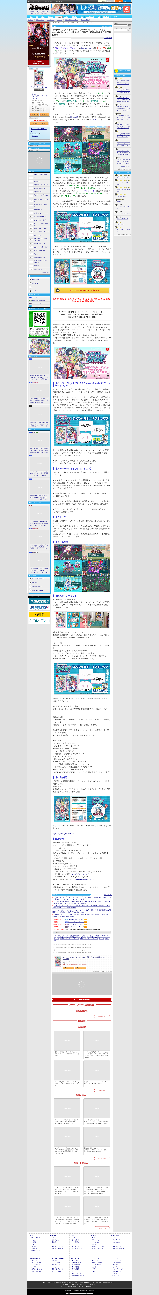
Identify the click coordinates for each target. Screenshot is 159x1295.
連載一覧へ (46, 272)
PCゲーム (34, 297)
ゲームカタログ (85, 19)
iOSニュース (76, 1260)
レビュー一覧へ (102, 1158)
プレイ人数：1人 (92, 937)
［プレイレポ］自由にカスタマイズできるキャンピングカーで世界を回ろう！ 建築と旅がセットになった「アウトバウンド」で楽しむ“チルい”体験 (123, 91)
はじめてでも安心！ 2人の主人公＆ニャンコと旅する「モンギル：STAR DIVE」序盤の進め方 (39, 400)
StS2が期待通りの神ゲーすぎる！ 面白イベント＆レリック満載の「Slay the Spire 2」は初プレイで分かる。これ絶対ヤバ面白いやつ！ (39, 497)
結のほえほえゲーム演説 (40, 228)
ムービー (59, 19)
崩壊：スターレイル (122, 177)
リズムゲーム (116, 1271)
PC (37, 17)
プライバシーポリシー (38, 578)
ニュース (35, 134)
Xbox (42, 17)
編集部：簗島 (108, 38)
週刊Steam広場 (38, 209)
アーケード (114, 1258)
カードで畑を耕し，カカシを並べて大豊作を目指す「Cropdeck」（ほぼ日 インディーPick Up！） (67, 1083)
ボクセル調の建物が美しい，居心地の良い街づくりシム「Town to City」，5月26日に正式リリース (123, 135)
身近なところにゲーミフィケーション (41, 261)
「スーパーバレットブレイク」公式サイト (83, 290)
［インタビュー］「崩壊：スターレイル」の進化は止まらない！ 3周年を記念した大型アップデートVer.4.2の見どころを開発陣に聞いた (96, 1220)
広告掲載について (37, 586)
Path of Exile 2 (120, 224)
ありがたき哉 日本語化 (40, 257)
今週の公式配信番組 (39, 188)
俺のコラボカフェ (39, 235)
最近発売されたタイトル (71, 19)
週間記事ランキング (37, 279)
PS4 (77, 117)
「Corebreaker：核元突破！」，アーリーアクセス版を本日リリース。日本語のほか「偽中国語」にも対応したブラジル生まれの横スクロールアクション (123, 117)
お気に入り (110, 1)
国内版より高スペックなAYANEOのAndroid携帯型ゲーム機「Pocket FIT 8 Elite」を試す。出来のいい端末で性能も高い (96, 1149)
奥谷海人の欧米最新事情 (40, 174)
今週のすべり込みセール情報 (41, 205)
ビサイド (34, 98)
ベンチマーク (96, 1271)
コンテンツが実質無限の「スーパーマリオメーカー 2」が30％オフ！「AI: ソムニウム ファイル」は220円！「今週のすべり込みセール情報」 (96, 1054)
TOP (31, 17)
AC (99, 17)
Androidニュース (77, 1262)
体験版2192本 (44, 13)
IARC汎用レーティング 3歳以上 (66, 937)
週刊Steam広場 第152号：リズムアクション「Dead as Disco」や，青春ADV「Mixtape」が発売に (67, 1053)
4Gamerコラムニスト (39, 243)
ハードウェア (90, 17)
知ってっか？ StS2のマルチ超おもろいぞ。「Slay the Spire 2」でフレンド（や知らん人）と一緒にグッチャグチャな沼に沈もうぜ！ (39, 474)
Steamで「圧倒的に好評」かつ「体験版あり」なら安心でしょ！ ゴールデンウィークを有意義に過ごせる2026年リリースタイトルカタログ (39, 377)
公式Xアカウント (37, 1)
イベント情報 (116, 1262)
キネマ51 (36, 265)
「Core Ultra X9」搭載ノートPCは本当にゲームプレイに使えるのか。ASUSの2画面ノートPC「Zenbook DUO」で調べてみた (67, 1121)
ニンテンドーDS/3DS (56, 1258)
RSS (29, 1)
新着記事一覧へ (102, 1016)
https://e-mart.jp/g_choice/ (85, 879)
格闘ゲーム (116, 1265)
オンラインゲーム (37, 1238)
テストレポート (97, 1262)
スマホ (66, 17)
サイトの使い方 (49, 1)
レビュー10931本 (34, 13)
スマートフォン (76, 1258)
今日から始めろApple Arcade (41, 231)
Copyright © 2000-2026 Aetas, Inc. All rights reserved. (79, 1293)
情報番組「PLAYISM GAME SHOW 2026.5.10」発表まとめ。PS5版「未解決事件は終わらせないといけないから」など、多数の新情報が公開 (123, 108)
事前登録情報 (76, 1265)
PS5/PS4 (50, 17)
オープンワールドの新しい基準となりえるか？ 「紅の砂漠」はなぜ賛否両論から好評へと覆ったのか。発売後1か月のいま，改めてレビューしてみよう (39, 450)
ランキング (127, 1)
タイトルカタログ (57, 1248)
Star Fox (119, 201)
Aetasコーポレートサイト (39, 590)
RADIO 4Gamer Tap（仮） (41, 216)
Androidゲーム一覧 (78, 1275)
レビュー (30, 19)
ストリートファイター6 (123, 213)
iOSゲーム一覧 (76, 1273)
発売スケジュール (57, 1246)
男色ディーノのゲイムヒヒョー (41, 196)
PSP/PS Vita (115, 1235)
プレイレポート (40, 19)
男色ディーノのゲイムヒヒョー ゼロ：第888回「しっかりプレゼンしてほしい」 (96, 1082)
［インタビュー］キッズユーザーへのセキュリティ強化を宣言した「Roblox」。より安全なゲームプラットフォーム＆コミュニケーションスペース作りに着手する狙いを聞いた (39, 570)
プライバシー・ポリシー (80, 1290)
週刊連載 (34, 1246)
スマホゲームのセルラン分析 (41, 200)
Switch (59, 17)
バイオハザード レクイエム (123, 183)
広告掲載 (91, 1290)
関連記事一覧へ (108, 895)
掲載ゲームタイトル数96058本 (39, 11)
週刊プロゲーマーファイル (41, 184)
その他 (114, 1273)
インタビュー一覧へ (102, 1228)
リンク (95, 119)
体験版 (33, 1242)
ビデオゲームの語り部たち (41, 247)
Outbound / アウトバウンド (123, 207)
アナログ (106, 17)
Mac (74, 117)
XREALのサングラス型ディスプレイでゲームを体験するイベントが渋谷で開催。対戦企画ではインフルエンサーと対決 (123, 126)
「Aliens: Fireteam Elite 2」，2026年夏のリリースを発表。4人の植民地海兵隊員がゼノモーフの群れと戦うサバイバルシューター (123, 152)
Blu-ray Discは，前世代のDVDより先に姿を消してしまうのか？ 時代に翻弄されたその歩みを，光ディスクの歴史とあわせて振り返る (39, 424)
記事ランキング (36, 1250)
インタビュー (50, 19)
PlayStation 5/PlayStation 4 (38, 303)
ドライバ (34, 291)
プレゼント (35, 283)
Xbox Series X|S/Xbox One (38, 300)
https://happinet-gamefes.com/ (63, 833)
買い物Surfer (37, 254)
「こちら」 (89, 1284)
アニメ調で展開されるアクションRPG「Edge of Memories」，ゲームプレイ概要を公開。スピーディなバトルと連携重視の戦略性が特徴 (123, 82)
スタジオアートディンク (39, 96)
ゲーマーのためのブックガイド (41, 224)
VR (82, 17)
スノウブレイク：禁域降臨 (123, 230)
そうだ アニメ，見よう (40, 220)
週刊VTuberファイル (39, 192)
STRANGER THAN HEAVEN (123, 190)
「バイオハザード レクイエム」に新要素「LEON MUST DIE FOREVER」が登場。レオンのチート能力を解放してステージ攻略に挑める (123, 99)
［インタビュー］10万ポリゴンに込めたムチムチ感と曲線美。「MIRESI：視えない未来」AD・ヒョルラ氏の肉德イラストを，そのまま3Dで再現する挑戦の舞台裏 (39, 547)
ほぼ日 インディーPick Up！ (41, 213)
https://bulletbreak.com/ (80, 874)
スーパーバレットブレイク (39, 87)
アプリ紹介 (75, 1269)
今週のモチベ (37, 181)
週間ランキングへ (126, 166)
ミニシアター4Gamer (39, 250)
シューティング (117, 1269)
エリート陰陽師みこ (122, 218)
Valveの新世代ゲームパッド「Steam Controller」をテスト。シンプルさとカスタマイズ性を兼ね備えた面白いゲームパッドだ (96, 1121)
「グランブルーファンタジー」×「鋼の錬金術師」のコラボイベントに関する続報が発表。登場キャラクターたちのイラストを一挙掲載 (123, 161)
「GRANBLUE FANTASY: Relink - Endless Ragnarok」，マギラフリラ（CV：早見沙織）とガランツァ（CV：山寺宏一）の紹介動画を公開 (123, 144)
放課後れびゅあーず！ (40, 269)
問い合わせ (59, 1)
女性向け (74, 17)
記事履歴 (118, 1)
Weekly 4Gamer (38, 177)
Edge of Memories (121, 196)
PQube (33, 94)
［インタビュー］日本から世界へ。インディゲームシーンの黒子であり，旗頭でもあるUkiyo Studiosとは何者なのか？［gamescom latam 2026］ (39, 523)
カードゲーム (116, 1267)
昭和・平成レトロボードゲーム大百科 (41, 239)
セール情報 (75, 1267)
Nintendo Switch (36, 306)
